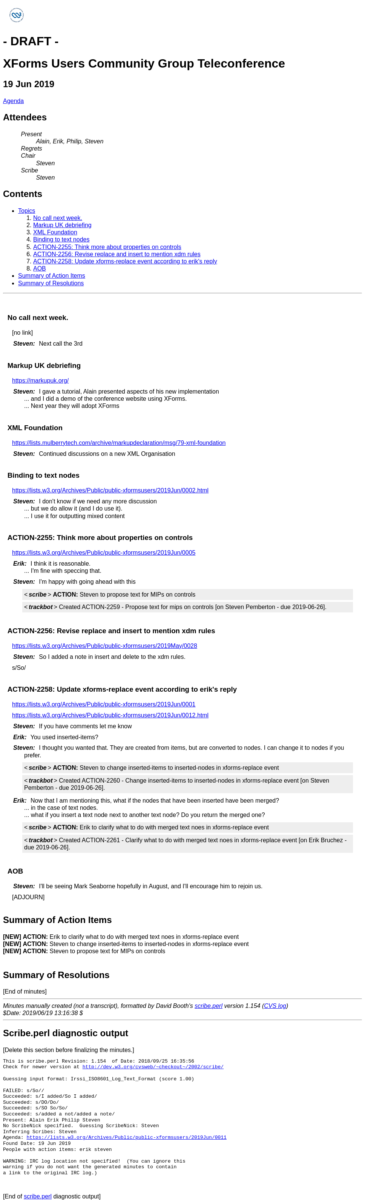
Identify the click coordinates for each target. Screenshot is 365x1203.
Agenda (13, 101)
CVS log (275, 1006)
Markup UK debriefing (62, 225)
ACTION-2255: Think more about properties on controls (107, 247)
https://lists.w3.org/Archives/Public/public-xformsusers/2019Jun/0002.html (110, 490)
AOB (39, 268)
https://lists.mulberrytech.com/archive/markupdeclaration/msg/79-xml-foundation (118, 443)
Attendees (25, 117)
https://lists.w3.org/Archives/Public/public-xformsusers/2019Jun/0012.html (110, 715)
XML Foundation (55, 232)
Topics (26, 211)
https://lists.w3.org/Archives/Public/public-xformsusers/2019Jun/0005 (103, 552)
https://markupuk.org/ (40, 380)
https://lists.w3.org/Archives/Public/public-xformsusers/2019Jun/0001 (103, 704)
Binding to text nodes (61, 239)
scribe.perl (208, 1006)
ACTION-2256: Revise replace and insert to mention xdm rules (117, 254)
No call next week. (57, 218)
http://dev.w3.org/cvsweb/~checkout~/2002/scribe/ (153, 1066)
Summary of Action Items (51, 275)
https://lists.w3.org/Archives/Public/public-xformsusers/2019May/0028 (104, 646)
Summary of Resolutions (51, 283)
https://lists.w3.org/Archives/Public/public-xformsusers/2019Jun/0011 (126, 1137)
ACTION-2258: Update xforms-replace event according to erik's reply (125, 261)
